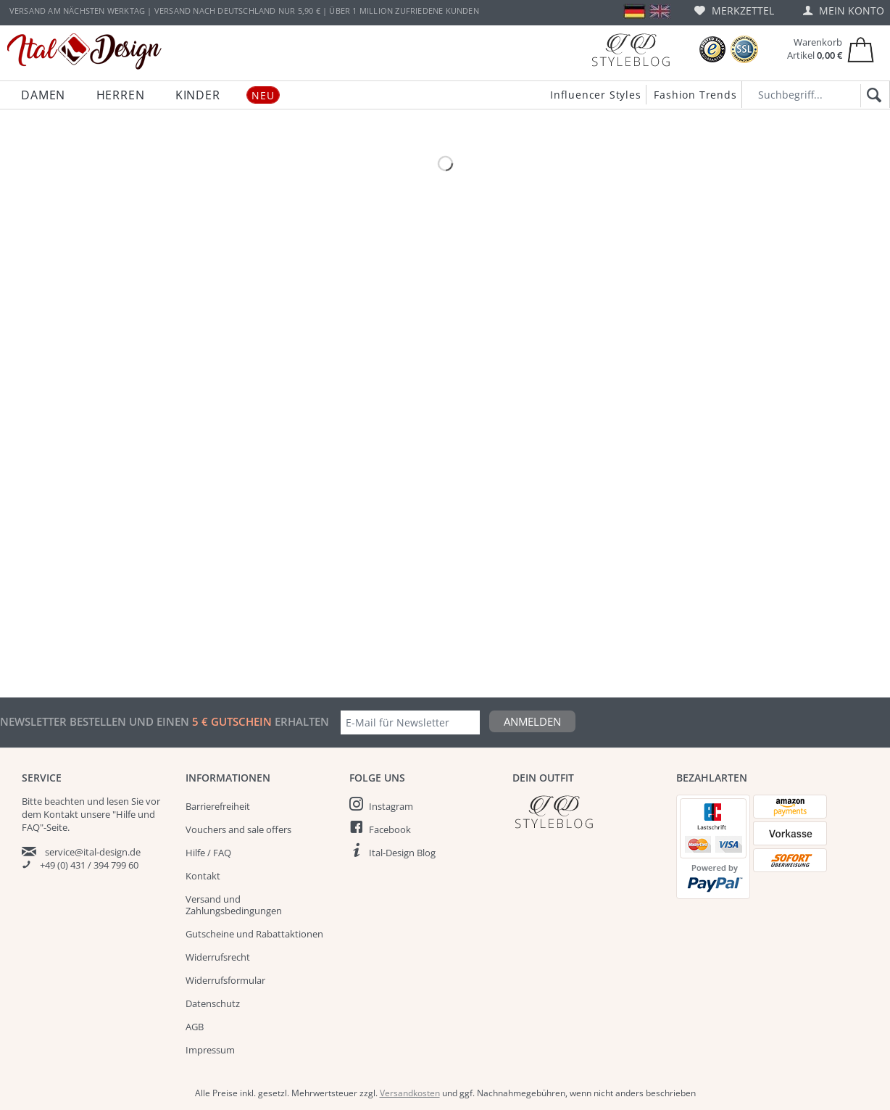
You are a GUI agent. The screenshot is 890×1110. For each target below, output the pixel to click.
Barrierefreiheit (218, 806)
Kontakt (203, 875)
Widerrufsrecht (218, 957)
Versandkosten (410, 1093)
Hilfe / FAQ (208, 852)
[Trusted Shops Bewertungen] (712, 50)
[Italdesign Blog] (587, 812)
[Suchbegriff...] (815, 94)
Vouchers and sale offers (238, 829)
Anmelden (532, 721)
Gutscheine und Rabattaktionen (254, 933)
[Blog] (630, 50)
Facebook (390, 829)
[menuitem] (734, 10)
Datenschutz (213, 1003)
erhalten (300, 721)
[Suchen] (871, 95)
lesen (118, 801)
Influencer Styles (595, 95)
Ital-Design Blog (402, 852)
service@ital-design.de (93, 851)
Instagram (391, 806)
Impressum (210, 1049)
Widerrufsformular (225, 980)
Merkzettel (734, 10)
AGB (195, 1026)
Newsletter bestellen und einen (96, 721)
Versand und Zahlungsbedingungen (234, 904)
